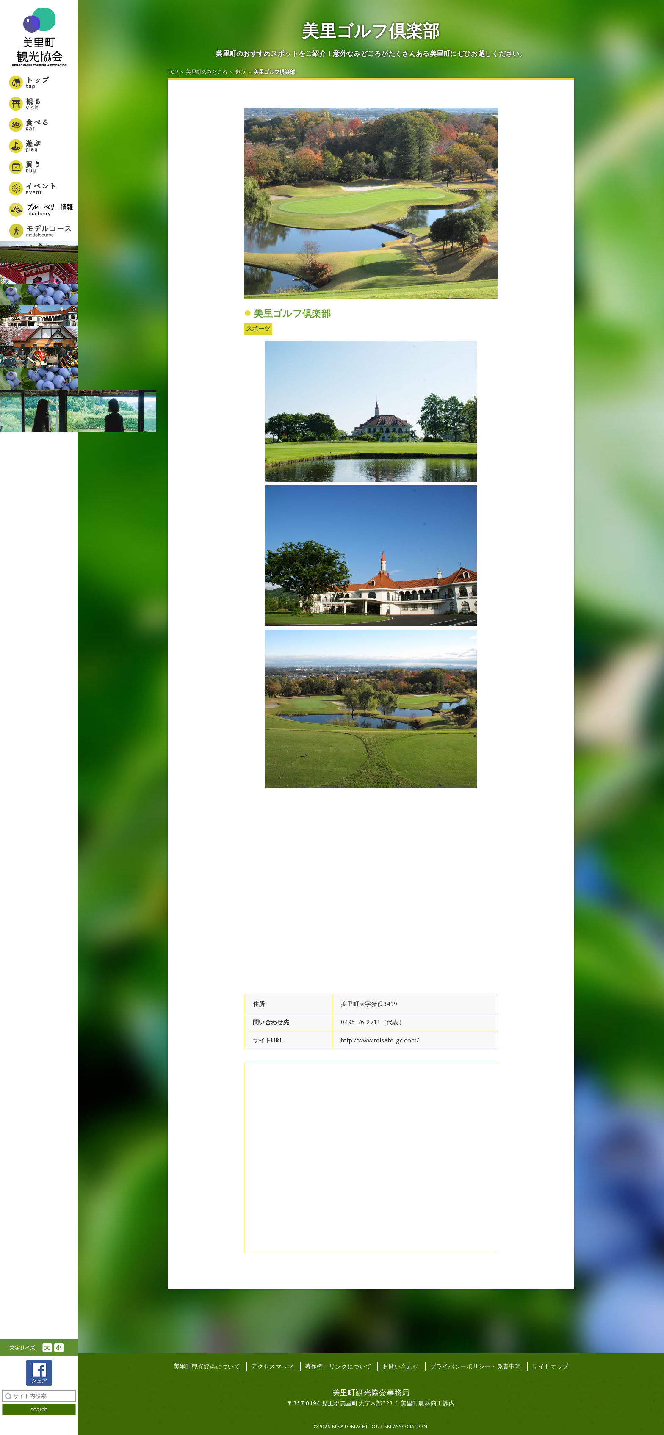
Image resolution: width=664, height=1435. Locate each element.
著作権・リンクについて (338, 1366)
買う (39, 167)
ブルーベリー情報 (39, 209)
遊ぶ (39, 146)
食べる (39, 124)
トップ (39, 82)
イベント (39, 188)
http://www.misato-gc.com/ (380, 1040)
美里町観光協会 (39, 38)
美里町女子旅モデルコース (39, 230)
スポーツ (258, 328)
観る (39, 103)
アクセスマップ (272, 1366)
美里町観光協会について (207, 1366)
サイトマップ (550, 1366)
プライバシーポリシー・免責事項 (475, 1366)
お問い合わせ (400, 1366)
